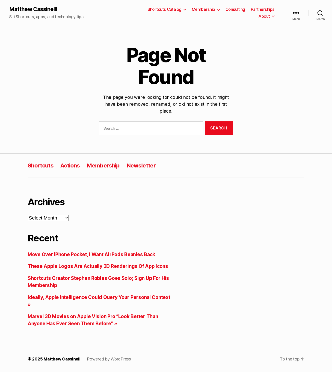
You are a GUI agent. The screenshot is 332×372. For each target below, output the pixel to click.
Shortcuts (40, 165)
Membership (203, 9)
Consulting (235, 9)
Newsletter (141, 165)
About (264, 16)
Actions (70, 165)
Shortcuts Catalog (164, 9)
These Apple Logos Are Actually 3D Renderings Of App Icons (98, 266)
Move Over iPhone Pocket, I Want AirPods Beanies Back (91, 254)
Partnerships (263, 9)
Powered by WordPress (109, 359)
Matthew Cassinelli (33, 9)
